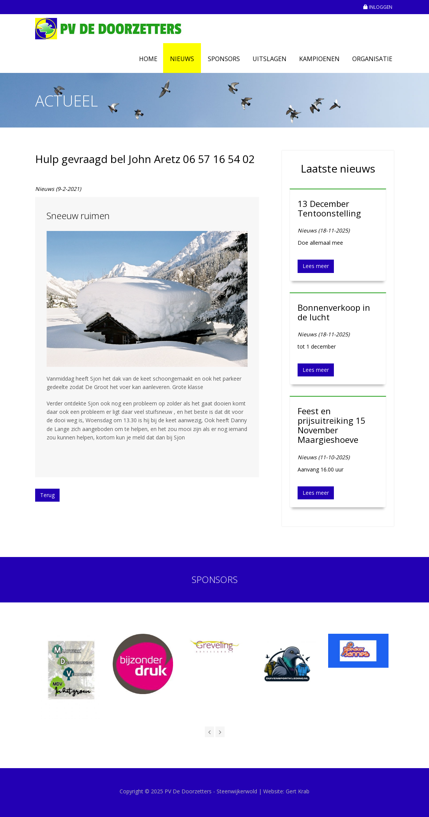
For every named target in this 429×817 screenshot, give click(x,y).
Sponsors (224, 59)
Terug (47, 495)
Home (148, 59)
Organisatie (372, 59)
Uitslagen (270, 59)
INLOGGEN (377, 7)
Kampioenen (319, 59)
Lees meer (316, 266)
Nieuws (182, 59)
